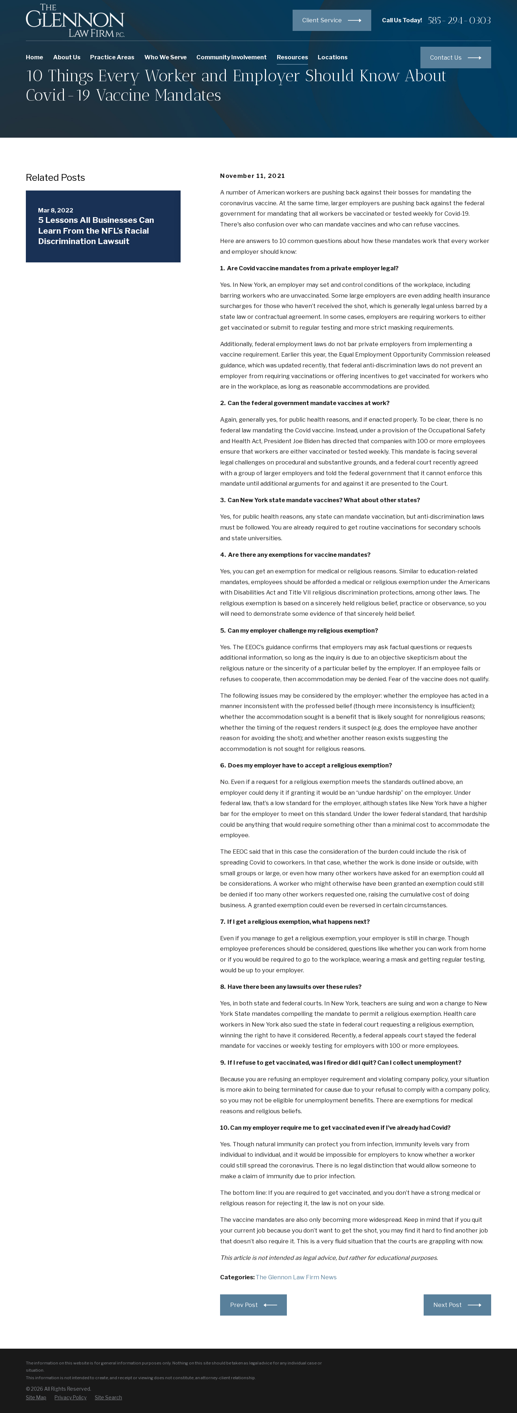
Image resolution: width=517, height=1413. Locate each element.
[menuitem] (36, 1397)
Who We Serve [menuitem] (165, 57)
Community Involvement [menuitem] (231, 57)
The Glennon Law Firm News (296, 1277)
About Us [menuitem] (66, 57)
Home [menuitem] (34, 57)
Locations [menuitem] (333, 57)
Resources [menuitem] (292, 57)
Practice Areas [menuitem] (112, 57)
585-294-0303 (459, 20)
